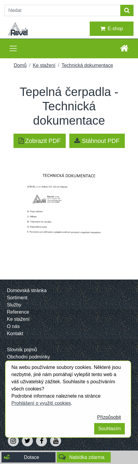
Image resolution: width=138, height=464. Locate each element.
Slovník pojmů (22, 349)
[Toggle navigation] (13, 48)
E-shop (111, 28)
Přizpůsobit (109, 417)
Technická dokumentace (87, 65)
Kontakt (15, 333)
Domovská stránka (27, 290)
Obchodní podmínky (28, 356)
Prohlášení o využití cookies (41, 403)
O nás (13, 326)
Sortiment (17, 297)
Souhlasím (109, 428)
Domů (20, 65)
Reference (18, 312)
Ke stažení (44, 65)
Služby (14, 304)
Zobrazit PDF (40, 141)
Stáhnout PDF (96, 141)
